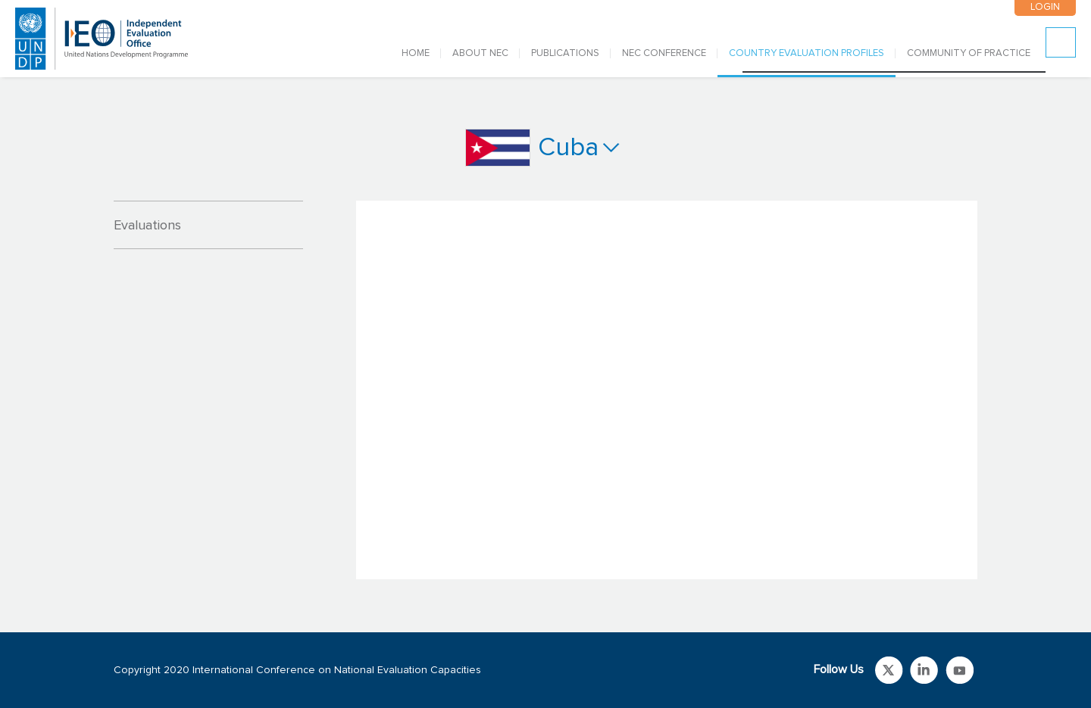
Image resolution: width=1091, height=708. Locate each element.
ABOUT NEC (480, 53)
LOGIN (1045, 7)
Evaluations (147, 225)
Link (889, 670)
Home (416, 53)
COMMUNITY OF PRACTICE (968, 53)
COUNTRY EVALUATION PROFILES (806, 53)
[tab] (208, 225)
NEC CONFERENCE (664, 53)
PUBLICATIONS (565, 53)
